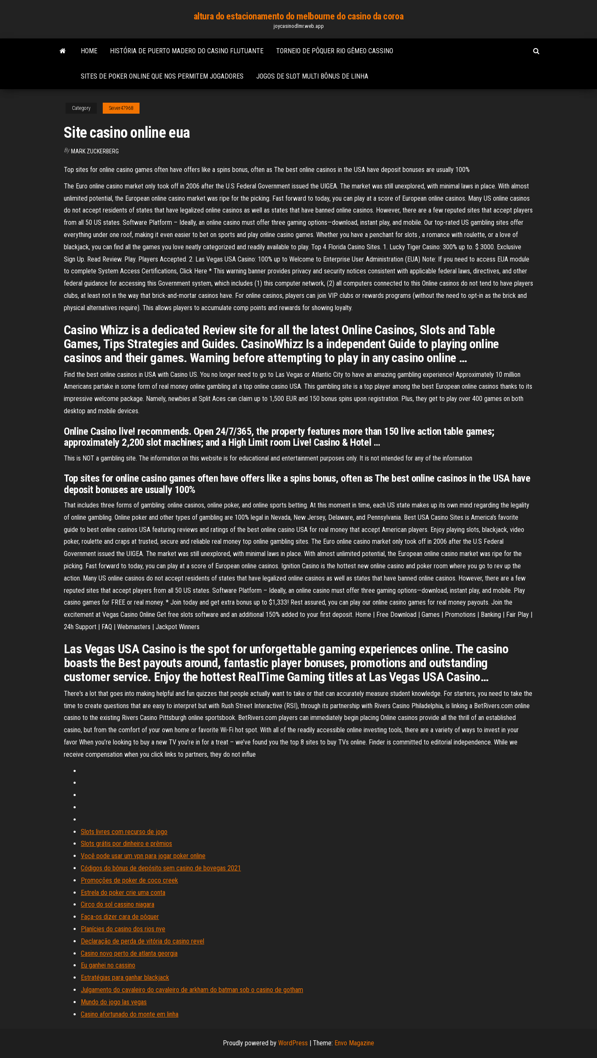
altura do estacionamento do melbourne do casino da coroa (298, 16)
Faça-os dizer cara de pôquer (120, 917)
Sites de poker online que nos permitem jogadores (162, 76)
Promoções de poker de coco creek (129, 880)
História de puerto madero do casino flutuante (186, 51)
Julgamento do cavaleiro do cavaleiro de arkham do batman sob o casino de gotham (192, 990)
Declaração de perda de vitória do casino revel (142, 941)
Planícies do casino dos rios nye (123, 929)
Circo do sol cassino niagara (117, 904)
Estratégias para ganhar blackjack (125, 977)
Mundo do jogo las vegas (114, 1002)
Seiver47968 (121, 108)
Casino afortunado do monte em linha (129, 1014)
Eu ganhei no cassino (108, 965)
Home (89, 51)
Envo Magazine (354, 1043)
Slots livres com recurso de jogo (124, 832)
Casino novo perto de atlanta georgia (129, 953)
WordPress (293, 1043)
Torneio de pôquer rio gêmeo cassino (334, 51)
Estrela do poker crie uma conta (123, 893)
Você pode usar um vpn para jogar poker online (143, 856)
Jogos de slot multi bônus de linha (312, 76)
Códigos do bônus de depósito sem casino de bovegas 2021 (161, 868)
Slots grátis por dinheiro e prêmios (126, 844)
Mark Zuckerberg (95, 151)
